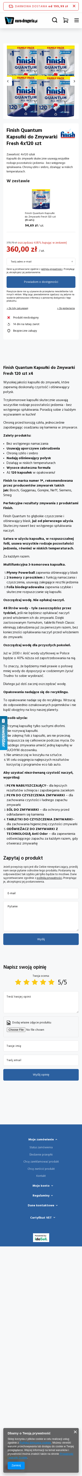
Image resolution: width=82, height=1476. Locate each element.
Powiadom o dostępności (41, 282)
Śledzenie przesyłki (41, 1155)
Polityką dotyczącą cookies (35, 1442)
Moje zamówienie (41, 1140)
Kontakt (41, 1176)
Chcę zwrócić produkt (41, 1169)
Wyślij (41, 939)
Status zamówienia (41, 1147)
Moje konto (41, 1186)
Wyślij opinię (41, 1074)
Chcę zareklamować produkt (41, 1162)
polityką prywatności (52, 269)
